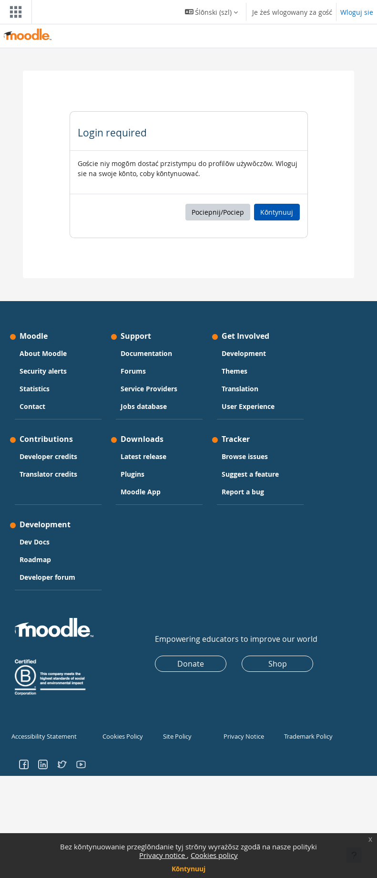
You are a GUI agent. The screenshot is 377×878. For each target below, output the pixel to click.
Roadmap (35, 559)
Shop (277, 663)
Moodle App (141, 491)
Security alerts (43, 371)
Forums (133, 371)
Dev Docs (35, 541)
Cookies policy (214, 855)
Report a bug (243, 491)
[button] (212, 12)
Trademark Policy (307, 736)
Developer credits (48, 456)
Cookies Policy (121, 736)
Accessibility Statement (42, 736)
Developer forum (47, 577)
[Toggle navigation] (14, 12)
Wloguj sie (356, 12)
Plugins (132, 474)
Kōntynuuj (189, 868)
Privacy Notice (242, 736)
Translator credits (48, 474)
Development (244, 353)
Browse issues (245, 456)
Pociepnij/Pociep (218, 212)
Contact (32, 406)
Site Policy (176, 736)
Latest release (143, 456)
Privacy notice (163, 855)
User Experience (248, 406)
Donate (190, 663)
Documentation (146, 353)
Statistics (35, 388)
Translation (240, 388)
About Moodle (43, 353)
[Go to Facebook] (24, 763)
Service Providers (149, 388)
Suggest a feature (250, 474)
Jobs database (144, 406)
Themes (234, 371)
